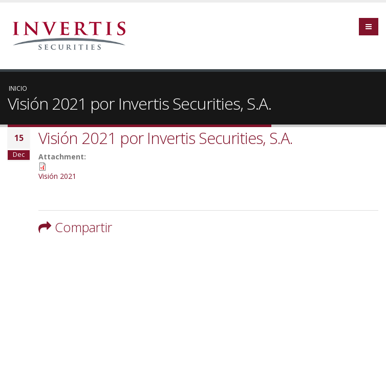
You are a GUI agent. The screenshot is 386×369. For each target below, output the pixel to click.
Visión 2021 (57, 176)
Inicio (18, 88)
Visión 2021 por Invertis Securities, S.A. (165, 138)
